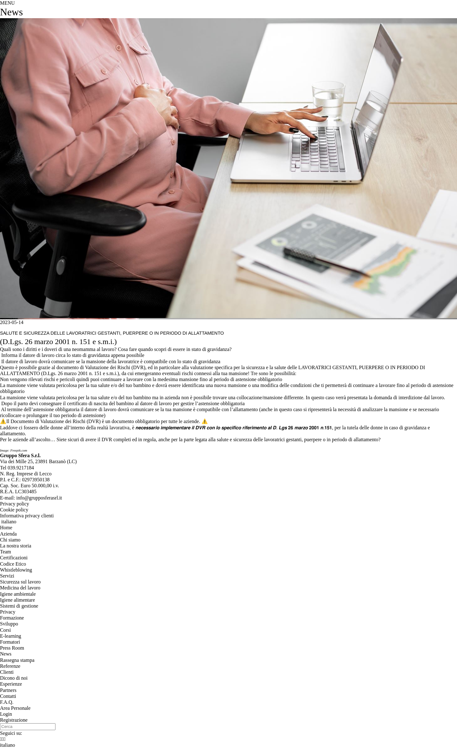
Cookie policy (14, 509)
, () (38, 461)
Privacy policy (14, 503)
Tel (17, 467)
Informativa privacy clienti (27, 515)
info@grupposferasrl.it (39, 497)
